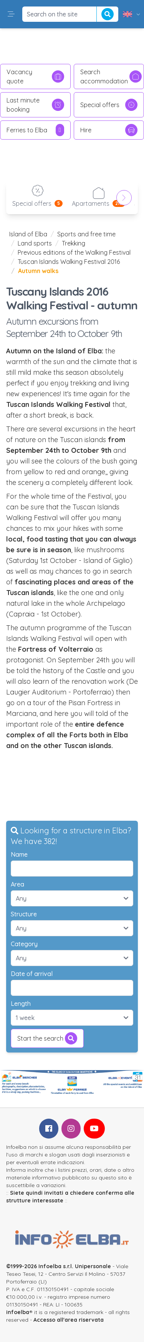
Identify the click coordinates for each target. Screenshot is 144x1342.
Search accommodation (111, 76)
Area (17, 884)
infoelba (17, 1312)
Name (19, 854)
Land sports (35, 243)
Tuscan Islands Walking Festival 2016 (69, 261)
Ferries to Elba (35, 130)
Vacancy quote (35, 76)
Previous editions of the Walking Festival (74, 252)
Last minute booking (35, 104)
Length (21, 1003)
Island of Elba (28, 234)
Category (24, 944)
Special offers (109, 105)
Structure (24, 914)
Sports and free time (86, 234)
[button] (11, 14)
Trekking (73, 243)
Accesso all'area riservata (68, 1319)
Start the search (47, 1038)
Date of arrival (32, 974)
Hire (109, 130)
